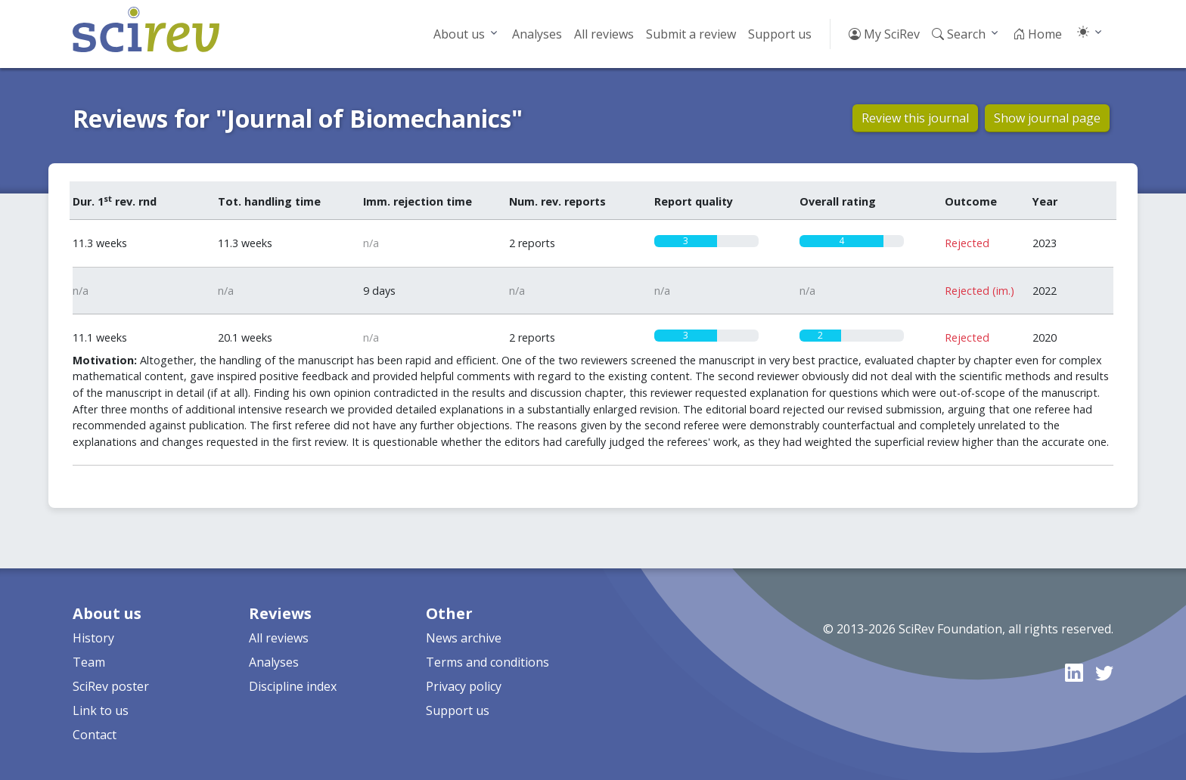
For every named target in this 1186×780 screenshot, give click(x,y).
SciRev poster (111, 686)
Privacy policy (463, 686)
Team (89, 662)
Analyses (537, 34)
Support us (780, 34)
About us (459, 34)
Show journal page (1047, 118)
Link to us (101, 710)
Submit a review (691, 34)
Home (1037, 34)
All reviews (604, 34)
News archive (463, 638)
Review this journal (915, 118)
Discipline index (293, 686)
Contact (94, 734)
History (93, 638)
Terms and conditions (487, 662)
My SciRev (884, 34)
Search (959, 34)
